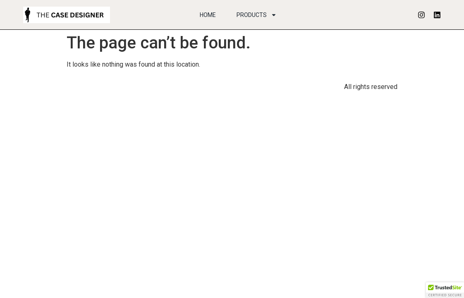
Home (208, 15)
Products (257, 15)
